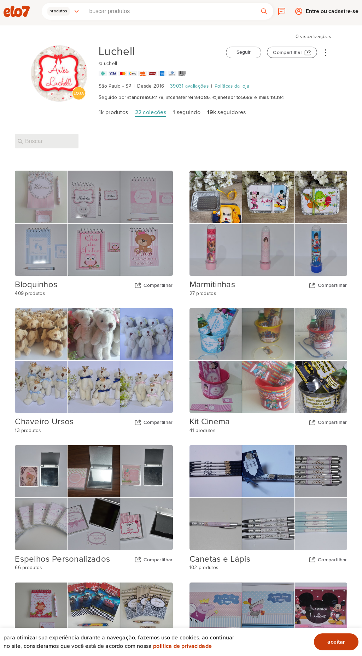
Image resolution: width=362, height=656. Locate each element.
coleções (150, 112)
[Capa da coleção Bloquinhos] (94, 223)
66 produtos (28, 567)
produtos (113, 112)
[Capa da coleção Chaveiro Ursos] (94, 360)
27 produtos (202, 293)
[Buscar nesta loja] (46, 141)
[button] (63, 11)
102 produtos (203, 567)
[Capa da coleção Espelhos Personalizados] (94, 497)
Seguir (244, 52)
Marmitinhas (212, 284)
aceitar (336, 642)
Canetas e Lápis (220, 559)
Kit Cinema (209, 422)
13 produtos (28, 430)
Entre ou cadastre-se (332, 12)
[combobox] (170, 11)
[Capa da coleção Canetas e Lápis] (268, 497)
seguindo (186, 112)
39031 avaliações (189, 86)
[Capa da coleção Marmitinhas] (268, 223)
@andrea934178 (145, 97)
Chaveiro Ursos (44, 422)
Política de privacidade (182, 646)
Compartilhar (287, 52)
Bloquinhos (36, 284)
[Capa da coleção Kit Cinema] (268, 360)
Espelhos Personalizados (62, 559)
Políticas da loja (232, 86)
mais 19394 (271, 97)
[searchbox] (170, 11)
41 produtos (202, 430)
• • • (326, 52)
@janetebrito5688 (232, 97)
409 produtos (30, 293)
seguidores (226, 112)
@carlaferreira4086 (188, 97)
